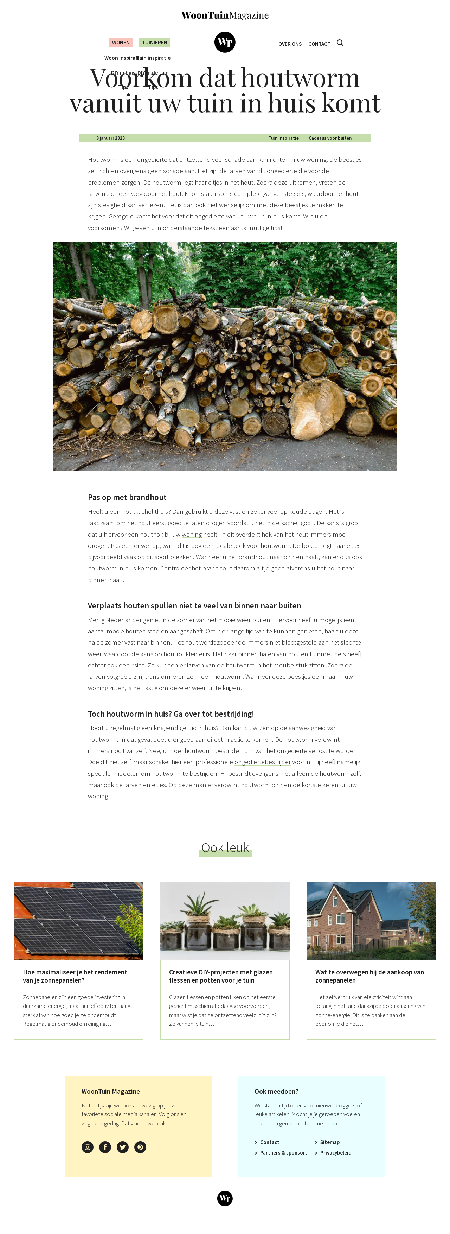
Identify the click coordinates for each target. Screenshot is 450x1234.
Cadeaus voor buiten (330, 149)
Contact (321, 42)
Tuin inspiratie (284, 149)
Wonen (115, 42)
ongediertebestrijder (262, 773)
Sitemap (330, 1153)
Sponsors (297, 1164)
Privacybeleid (336, 1164)
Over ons (288, 42)
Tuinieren (153, 42)
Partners (270, 1164)
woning (192, 545)
